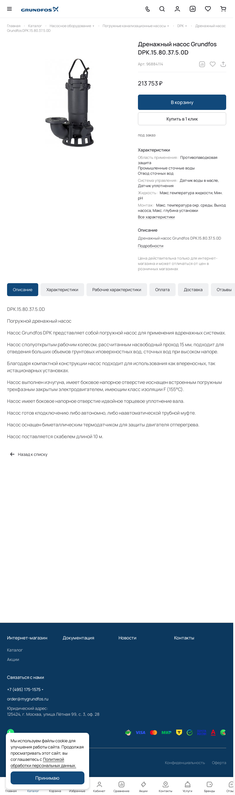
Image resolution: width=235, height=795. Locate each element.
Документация (78, 638)
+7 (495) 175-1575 (24, 689)
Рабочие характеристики (116, 289)
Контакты (184, 638)
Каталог (15, 650)
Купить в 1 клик (182, 119)
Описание (22, 289)
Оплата (162, 289)
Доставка (193, 289)
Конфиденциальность (185, 762)
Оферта (219, 762)
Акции (13, 659)
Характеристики (62, 289)
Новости (127, 638)
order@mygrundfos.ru (27, 699)
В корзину (182, 102)
